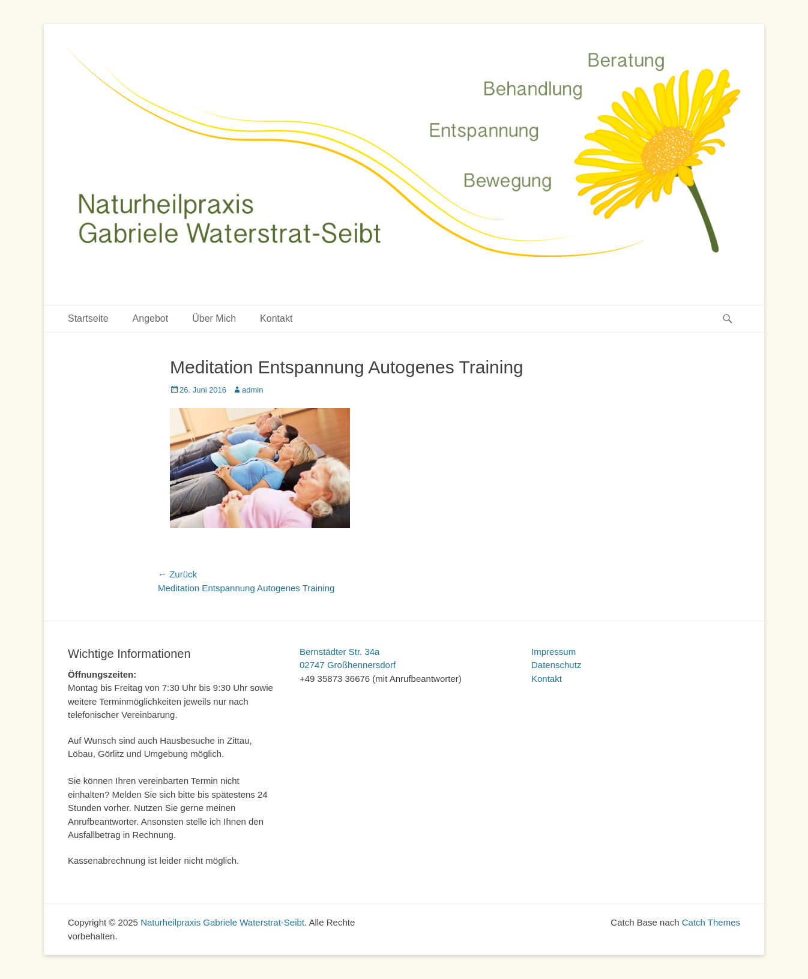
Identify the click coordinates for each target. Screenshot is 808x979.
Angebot (151, 318)
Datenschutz (556, 665)
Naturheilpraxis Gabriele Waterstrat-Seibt (222, 922)
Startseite (88, 318)
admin (252, 389)
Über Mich (214, 318)
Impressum (553, 651)
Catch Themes (711, 922)
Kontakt (276, 318)
